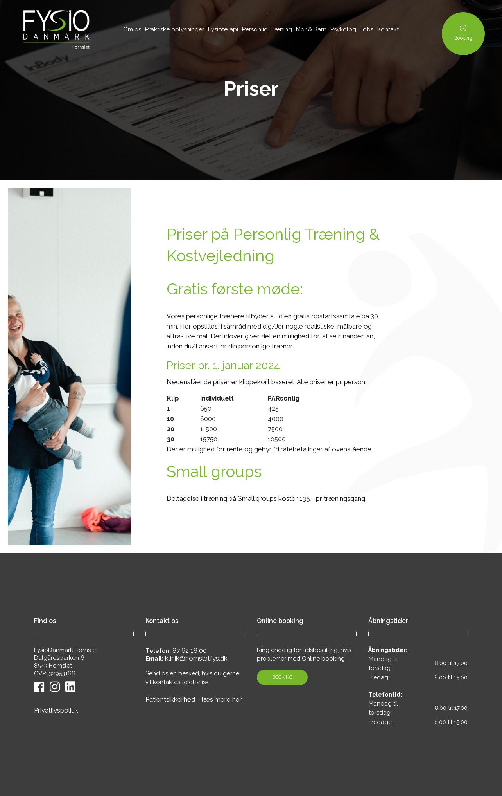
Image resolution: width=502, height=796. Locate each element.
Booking (282, 677)
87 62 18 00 (189, 650)
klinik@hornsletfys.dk (196, 658)
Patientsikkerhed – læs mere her (193, 699)
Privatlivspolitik (56, 710)
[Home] (56, 29)
